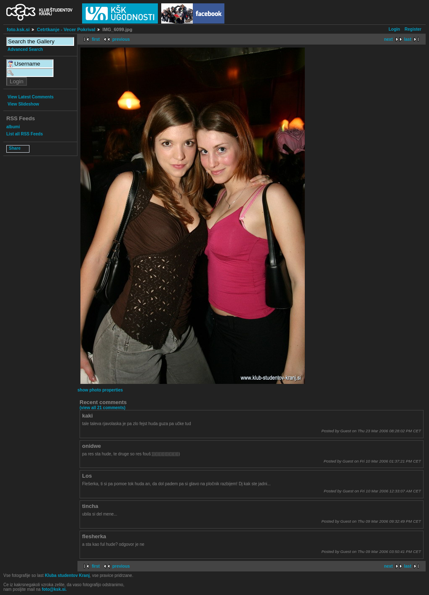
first (96, 39)
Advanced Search (25, 49)
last (407, 39)
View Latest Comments (30, 97)
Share (15, 148)
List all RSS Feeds (24, 134)
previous (121, 39)
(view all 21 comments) (102, 407)
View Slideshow (23, 104)
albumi (13, 126)
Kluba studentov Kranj (67, 575)
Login (394, 29)
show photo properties (100, 390)
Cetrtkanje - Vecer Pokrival (66, 29)
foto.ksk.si (18, 29)
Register (413, 29)
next (388, 39)
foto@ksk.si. (54, 589)
